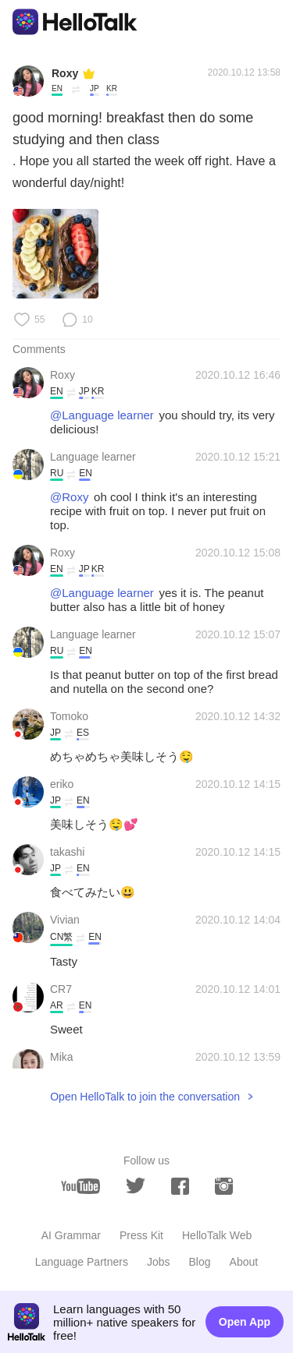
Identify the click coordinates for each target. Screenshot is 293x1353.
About (244, 1262)
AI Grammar (71, 1235)
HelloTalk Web (217, 1235)
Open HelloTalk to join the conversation (145, 1096)
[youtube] (80, 1186)
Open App (244, 1322)
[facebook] (180, 1186)
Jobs (158, 1262)
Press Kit (141, 1235)
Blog (200, 1262)
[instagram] (224, 1186)
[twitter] (135, 1186)
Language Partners (81, 1262)
